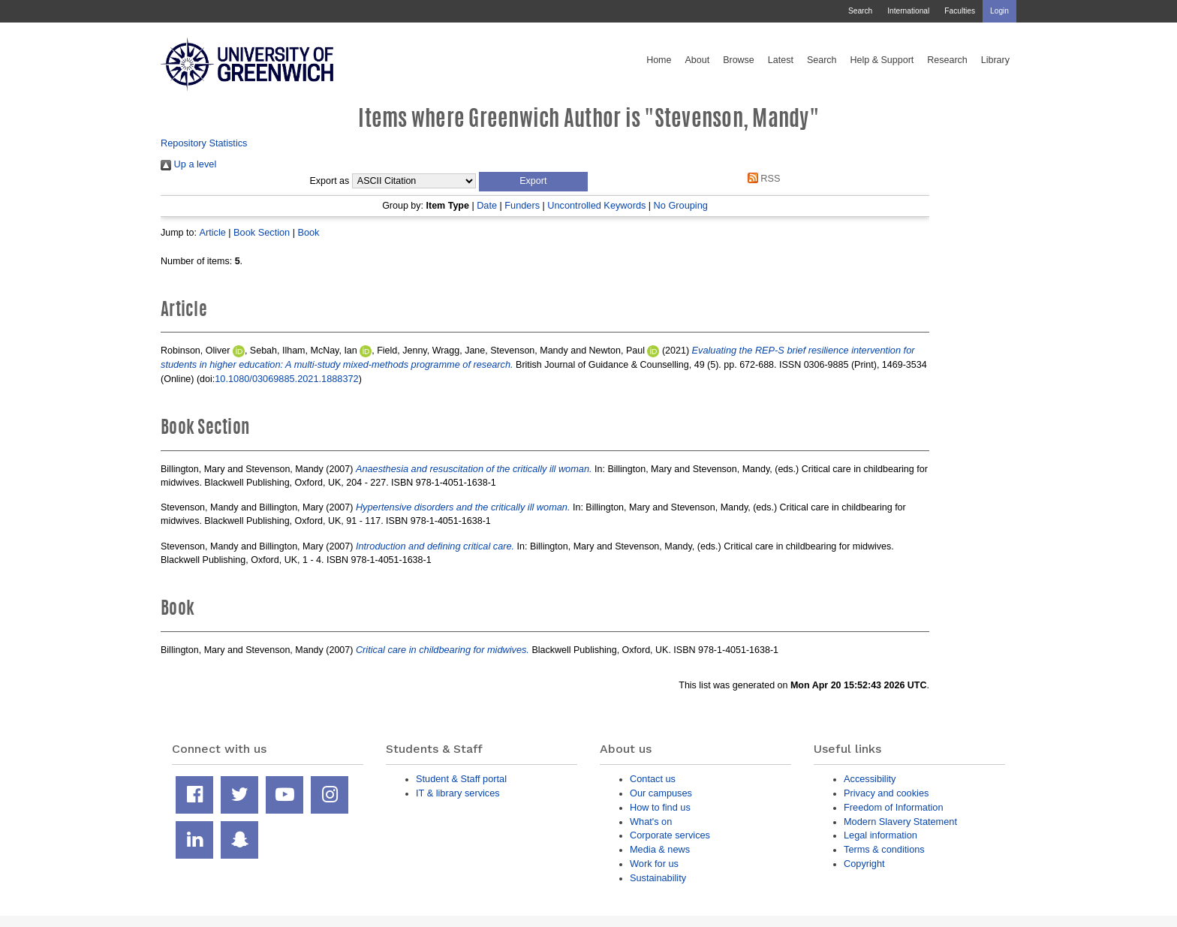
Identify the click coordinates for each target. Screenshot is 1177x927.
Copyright (864, 863)
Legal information (880, 835)
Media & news (660, 849)
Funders (522, 205)
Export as (330, 181)
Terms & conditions (884, 849)
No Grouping (681, 205)
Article (212, 232)
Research (947, 60)
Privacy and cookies (886, 793)
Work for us (654, 863)
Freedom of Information (894, 807)
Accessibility (870, 778)
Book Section (261, 232)
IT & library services (458, 793)
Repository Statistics (204, 143)
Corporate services (670, 835)
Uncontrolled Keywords (596, 205)
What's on (651, 821)
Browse (738, 60)
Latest (780, 60)
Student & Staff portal (461, 778)
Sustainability (658, 877)
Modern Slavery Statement (900, 821)
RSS (761, 178)
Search (860, 11)
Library (995, 60)
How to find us (660, 807)
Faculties (959, 11)
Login (999, 11)
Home (658, 60)
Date (487, 205)
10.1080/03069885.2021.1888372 (286, 378)
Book (308, 232)
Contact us (653, 778)
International (908, 11)
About (697, 60)
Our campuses (661, 793)
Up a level (188, 164)
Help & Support (882, 60)
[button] (533, 181)
